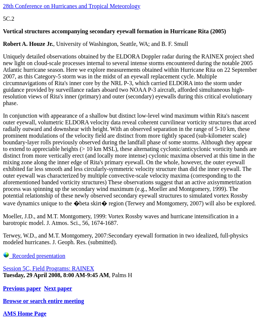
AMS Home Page (24, 313)
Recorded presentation (34, 256)
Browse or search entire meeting (43, 301)
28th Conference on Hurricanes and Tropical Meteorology (71, 6)
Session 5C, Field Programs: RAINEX (48, 268)
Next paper (58, 288)
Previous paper (22, 288)
